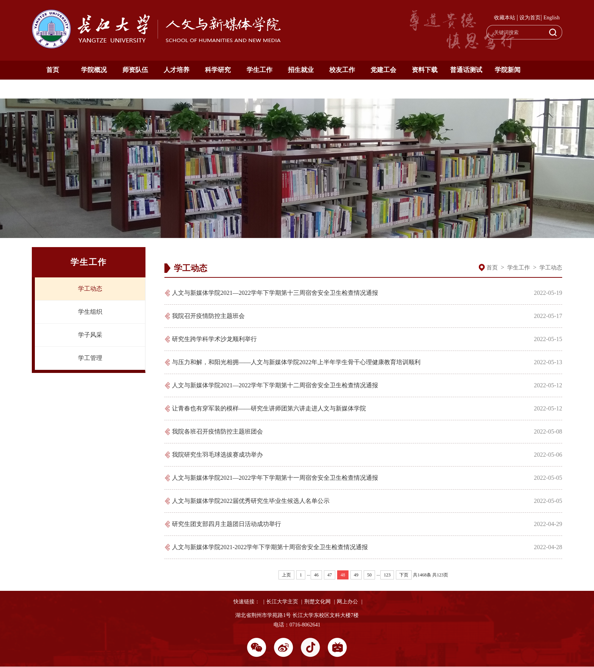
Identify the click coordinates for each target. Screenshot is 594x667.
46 (316, 575)
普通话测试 (466, 70)
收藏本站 (504, 17)
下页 (403, 575)
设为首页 (530, 17)
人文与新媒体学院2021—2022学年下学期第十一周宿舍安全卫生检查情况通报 (275, 477)
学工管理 (90, 358)
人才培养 (176, 70)
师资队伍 (135, 70)
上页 (286, 575)
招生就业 (301, 70)
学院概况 (94, 70)
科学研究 (218, 70)
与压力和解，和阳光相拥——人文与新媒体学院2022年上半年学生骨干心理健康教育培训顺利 (296, 362)
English (551, 17)
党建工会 (383, 70)
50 (369, 575)
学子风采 (90, 335)
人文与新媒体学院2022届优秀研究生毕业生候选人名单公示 (251, 501)
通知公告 (53, 88)
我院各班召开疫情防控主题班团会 (217, 431)
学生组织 (90, 311)
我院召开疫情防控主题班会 (208, 316)
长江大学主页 (282, 601)
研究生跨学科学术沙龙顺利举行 (214, 339)
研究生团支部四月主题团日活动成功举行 (226, 524)
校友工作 (342, 70)
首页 (52, 70)
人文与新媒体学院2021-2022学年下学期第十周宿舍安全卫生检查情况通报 (270, 547)
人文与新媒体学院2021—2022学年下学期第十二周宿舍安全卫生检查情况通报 (275, 385)
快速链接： (246, 601)
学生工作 (259, 70)
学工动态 (90, 288)
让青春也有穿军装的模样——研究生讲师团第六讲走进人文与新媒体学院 (269, 408)
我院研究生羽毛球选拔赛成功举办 (217, 454)
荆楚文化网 (317, 601)
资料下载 (425, 70)
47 (329, 575)
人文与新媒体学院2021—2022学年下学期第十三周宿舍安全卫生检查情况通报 (275, 293)
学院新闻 (508, 70)
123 (387, 575)
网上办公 (347, 601)
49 (356, 575)
